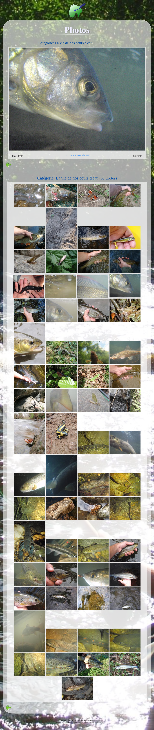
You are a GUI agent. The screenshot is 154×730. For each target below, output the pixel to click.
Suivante (139, 156)
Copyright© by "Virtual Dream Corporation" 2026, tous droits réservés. (84, 722)
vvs (62, 722)
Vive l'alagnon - (57, 722)
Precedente (16, 156)
